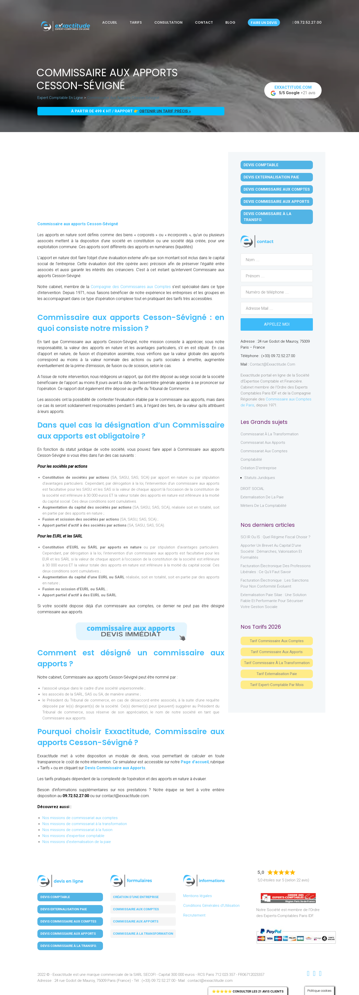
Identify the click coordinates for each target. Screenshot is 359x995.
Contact (204, 22)
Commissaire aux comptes (136, 909)
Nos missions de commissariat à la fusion (77, 830)
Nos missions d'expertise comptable (73, 836)
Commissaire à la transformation (143, 933)
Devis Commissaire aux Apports (115, 767)
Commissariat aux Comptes (264, 451)
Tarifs (136, 22)
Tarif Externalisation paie (277, 674)
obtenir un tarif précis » (165, 111)
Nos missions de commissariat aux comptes (80, 818)
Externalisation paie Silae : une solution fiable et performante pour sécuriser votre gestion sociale (273, 601)
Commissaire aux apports (135, 921)
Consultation (168, 22)
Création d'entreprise (258, 468)
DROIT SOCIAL (252, 488)
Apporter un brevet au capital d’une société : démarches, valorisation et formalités (271, 551)
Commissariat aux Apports (263, 442)
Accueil (109, 22)
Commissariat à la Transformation (269, 434)
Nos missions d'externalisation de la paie (76, 842)
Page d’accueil (194, 762)
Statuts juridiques (259, 477)
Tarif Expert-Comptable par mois (277, 685)
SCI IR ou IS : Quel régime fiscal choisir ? (275, 537)
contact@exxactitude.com (272, 364)
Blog (230, 22)
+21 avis (292, 90)
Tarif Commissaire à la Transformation (277, 663)
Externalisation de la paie (262, 497)
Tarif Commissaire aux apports (277, 652)
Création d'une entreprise (136, 897)
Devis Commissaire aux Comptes (277, 189)
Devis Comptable (261, 165)
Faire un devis (264, 22)
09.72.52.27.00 (307, 22)
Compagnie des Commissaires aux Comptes (130, 286)
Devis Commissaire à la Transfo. (267, 217)
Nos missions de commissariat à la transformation (84, 824)
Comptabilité (251, 459)
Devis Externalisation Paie (271, 177)
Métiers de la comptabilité (263, 505)
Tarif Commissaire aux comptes (277, 641)
